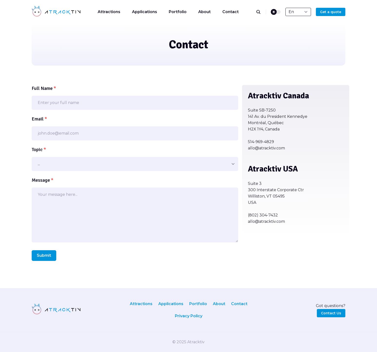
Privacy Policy (188, 316)
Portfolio (178, 11)
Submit (44, 255)
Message (42, 180)
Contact (230, 11)
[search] (261, 11)
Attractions (109, 11)
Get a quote (330, 12)
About (204, 11)
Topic (39, 149)
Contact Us (331, 313)
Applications (144, 11)
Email (39, 119)
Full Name (44, 88)
